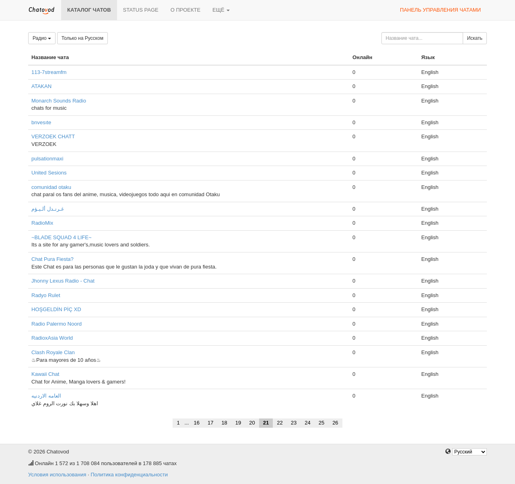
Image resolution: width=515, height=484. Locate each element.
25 (321, 423)
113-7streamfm (48, 72)
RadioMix (42, 223)
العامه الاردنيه (46, 396)
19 (238, 423)
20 (252, 423)
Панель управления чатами (440, 10)
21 (266, 423)
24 (307, 423)
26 (335, 423)
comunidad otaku (51, 187)
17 (210, 423)
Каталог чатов (89, 10)
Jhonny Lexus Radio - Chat (63, 281)
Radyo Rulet (45, 295)
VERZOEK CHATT (53, 136)
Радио (42, 38)
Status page (141, 10)
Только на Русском (82, 38)
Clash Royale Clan (53, 352)
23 (294, 423)
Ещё (221, 10)
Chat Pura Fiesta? (52, 259)
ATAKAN (41, 86)
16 (196, 423)
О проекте (185, 10)
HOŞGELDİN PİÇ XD (56, 309)
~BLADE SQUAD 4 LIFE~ (61, 237)
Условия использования (57, 475)
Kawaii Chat (45, 374)
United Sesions (48, 173)
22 (279, 423)
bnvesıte (41, 122)
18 (224, 423)
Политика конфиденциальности (129, 475)
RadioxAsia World (52, 338)
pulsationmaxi (47, 159)
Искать (474, 38)
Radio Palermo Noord (56, 324)
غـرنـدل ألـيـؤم (47, 209)
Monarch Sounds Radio (58, 101)
